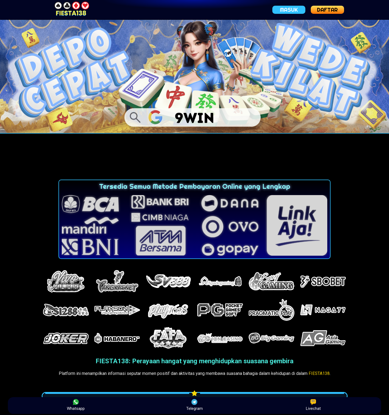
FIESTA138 (319, 373)
